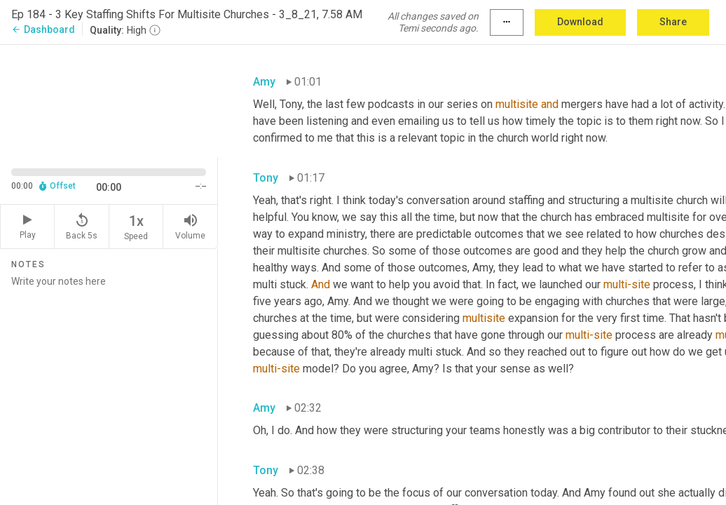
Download (580, 21)
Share (673, 21)
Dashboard (43, 29)
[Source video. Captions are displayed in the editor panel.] (109, 99)
